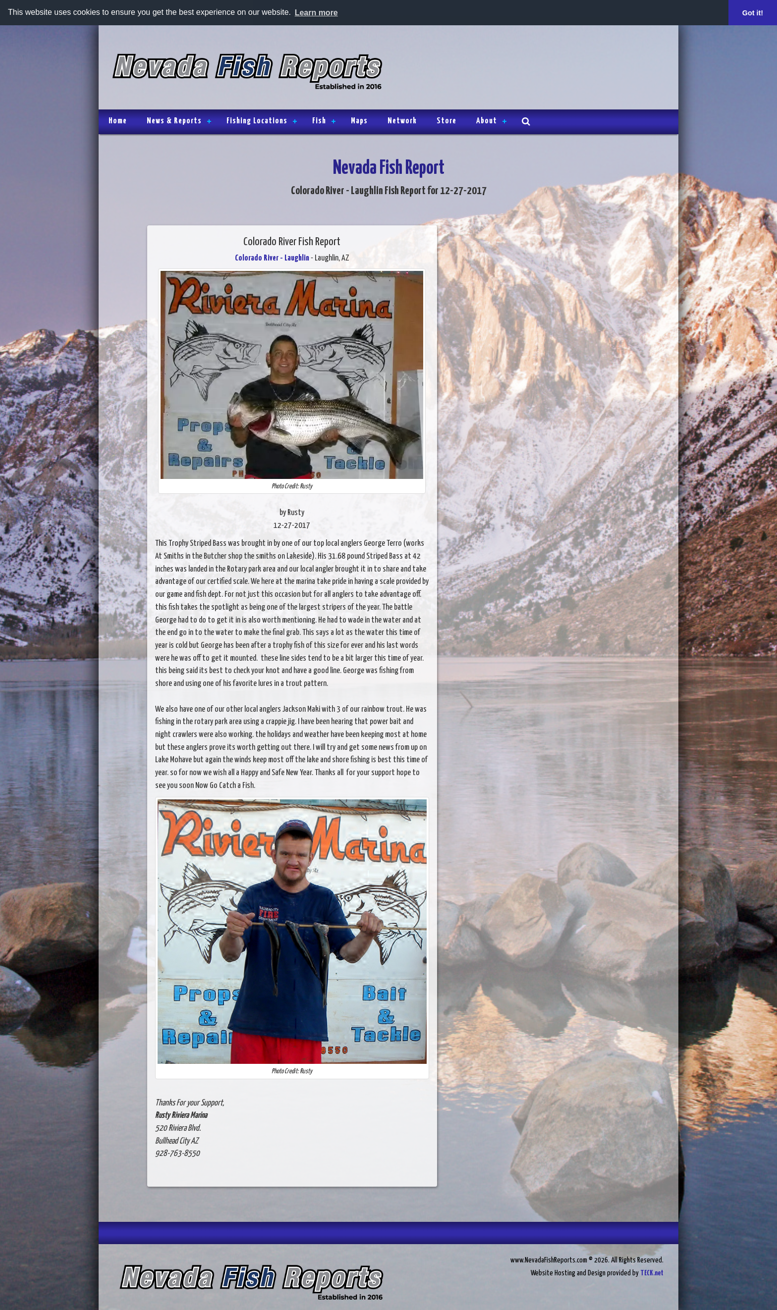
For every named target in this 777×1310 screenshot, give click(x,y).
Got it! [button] (752, 13)
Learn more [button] (316, 12)
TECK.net (652, 1273)
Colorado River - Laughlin (272, 258)
